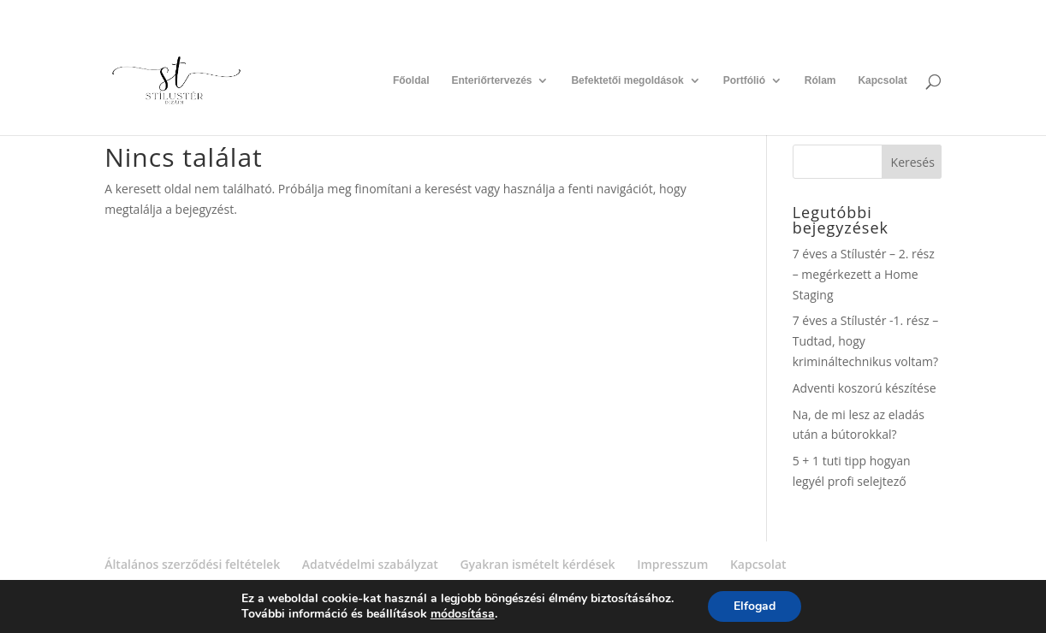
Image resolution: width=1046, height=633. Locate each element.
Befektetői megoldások (627, 80)
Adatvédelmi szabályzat (370, 564)
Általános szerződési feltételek (192, 564)
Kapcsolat (882, 80)
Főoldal (411, 80)
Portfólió (744, 80)
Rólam (820, 80)
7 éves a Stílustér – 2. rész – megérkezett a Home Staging (864, 274)
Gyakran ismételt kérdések (537, 564)
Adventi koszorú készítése (864, 388)
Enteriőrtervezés (491, 80)
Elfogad (755, 606)
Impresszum (672, 564)
